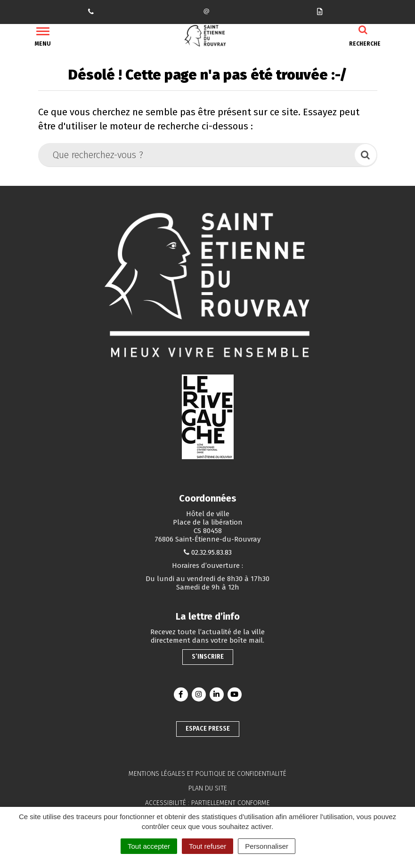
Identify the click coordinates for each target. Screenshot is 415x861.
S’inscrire (208, 657)
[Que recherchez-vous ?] (197, 155)
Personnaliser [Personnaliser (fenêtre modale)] (266, 846)
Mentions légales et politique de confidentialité (207, 774)
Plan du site (207, 788)
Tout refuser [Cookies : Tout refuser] (207, 846)
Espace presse (208, 729)
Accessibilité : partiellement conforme (207, 803)
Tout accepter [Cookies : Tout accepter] (149, 846)
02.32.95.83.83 (211, 552)
